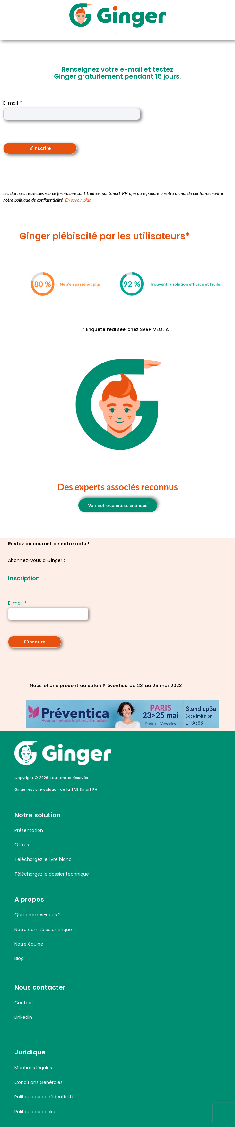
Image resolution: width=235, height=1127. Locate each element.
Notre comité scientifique (43, 929)
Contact (23, 1003)
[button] (117, 33)
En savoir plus (78, 200)
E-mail (12, 103)
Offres (21, 845)
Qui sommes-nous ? (37, 915)
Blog (19, 958)
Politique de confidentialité (44, 1097)
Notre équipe (28, 944)
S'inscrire (40, 148)
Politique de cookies (36, 1111)
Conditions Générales (38, 1082)
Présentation (28, 830)
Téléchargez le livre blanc (43, 859)
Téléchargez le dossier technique (51, 874)
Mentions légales (33, 1067)
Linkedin (23, 1017)
